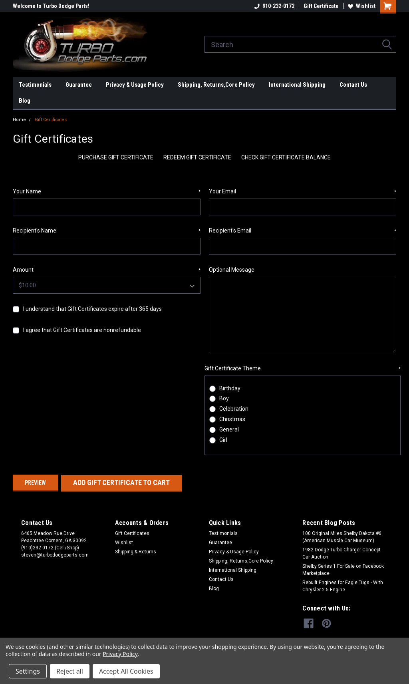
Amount (107, 270)
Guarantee (79, 84)
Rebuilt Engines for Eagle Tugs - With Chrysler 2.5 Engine (342, 585)
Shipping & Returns (135, 551)
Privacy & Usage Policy (135, 84)
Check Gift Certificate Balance (286, 157)
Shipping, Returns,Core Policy (216, 84)
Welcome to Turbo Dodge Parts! (51, 6)
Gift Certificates (51, 119)
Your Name (107, 191)
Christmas (232, 419)
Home (19, 119)
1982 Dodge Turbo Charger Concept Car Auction (341, 553)
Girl (223, 440)
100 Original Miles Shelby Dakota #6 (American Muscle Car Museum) (341, 536)
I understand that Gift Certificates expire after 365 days (92, 309)
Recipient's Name (107, 231)
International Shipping (297, 84)
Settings (28, 671)
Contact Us (353, 84)
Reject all (69, 671)
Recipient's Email (303, 231)
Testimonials (35, 84)
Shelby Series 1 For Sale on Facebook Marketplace (343, 569)
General (229, 429)
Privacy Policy (120, 654)
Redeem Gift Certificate (197, 157)
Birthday (229, 388)
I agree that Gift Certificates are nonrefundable (82, 330)
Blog (24, 100)
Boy (224, 398)
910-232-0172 (274, 6)
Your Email (303, 191)
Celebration (233, 409)
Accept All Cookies (126, 671)
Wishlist (361, 6)
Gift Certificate (321, 6)
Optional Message (231, 269)
